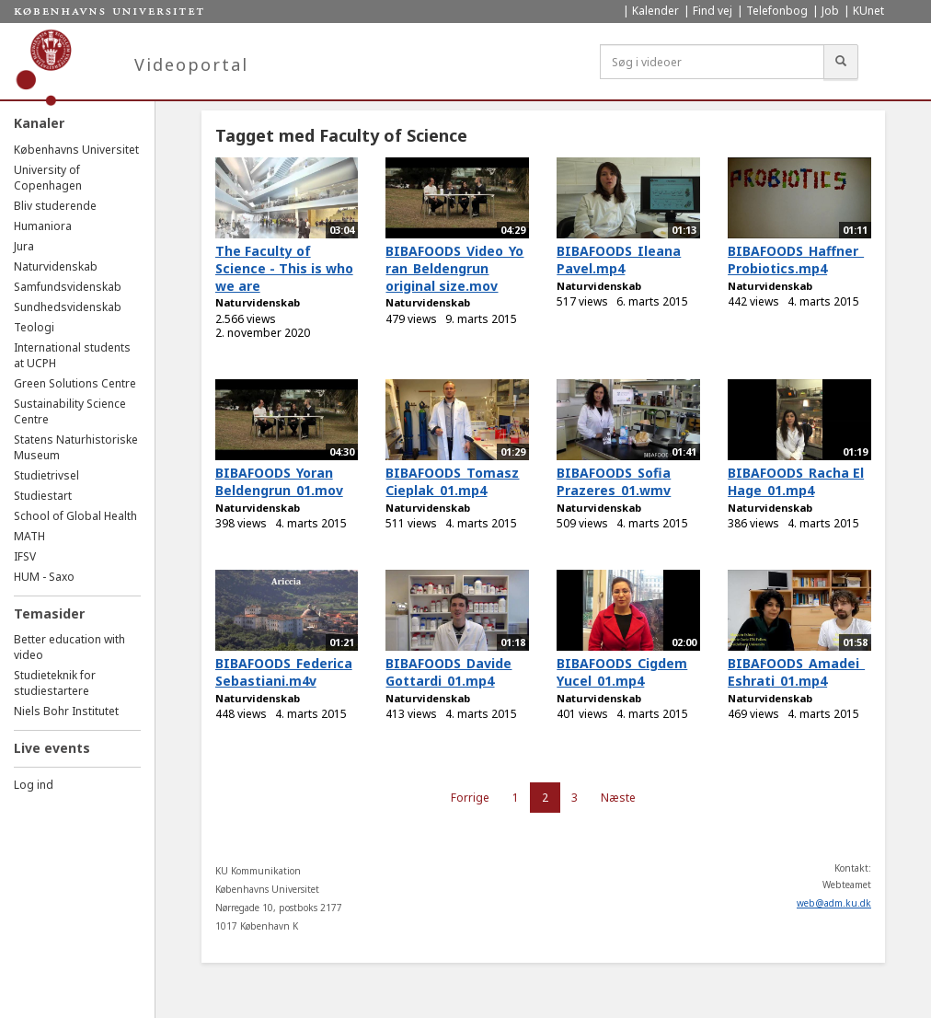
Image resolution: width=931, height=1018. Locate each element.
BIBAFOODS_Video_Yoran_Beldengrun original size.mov (454, 268)
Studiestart (43, 495)
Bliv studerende (55, 206)
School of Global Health (75, 516)
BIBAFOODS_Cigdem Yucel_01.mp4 (622, 671)
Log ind (33, 784)
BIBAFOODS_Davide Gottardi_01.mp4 (448, 671)
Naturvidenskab (56, 266)
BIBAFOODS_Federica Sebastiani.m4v (283, 671)
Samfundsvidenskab (67, 287)
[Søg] (840, 61)
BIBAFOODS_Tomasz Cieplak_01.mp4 (452, 481)
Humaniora (43, 226)
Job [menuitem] (830, 10)
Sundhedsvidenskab (67, 307)
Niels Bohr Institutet (66, 711)
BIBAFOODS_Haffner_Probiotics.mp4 (796, 259)
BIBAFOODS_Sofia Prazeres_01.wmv (614, 481)
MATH (29, 536)
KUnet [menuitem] (868, 10)
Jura (24, 246)
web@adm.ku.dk (834, 903)
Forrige (470, 797)
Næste (618, 797)
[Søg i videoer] (712, 61)
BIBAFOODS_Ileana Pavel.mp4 (619, 259)
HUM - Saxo (44, 576)
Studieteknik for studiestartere (55, 683)
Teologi (34, 327)
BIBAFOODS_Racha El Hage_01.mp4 (796, 481)
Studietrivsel (46, 475)
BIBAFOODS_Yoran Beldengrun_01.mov (279, 481)
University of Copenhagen (48, 177)
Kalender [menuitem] (655, 10)
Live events (52, 748)
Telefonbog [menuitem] (777, 10)
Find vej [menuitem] (712, 10)
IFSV (25, 556)
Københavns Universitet (76, 149)
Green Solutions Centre (75, 383)
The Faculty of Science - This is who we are (284, 268)
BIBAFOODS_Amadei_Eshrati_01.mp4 (796, 671)
